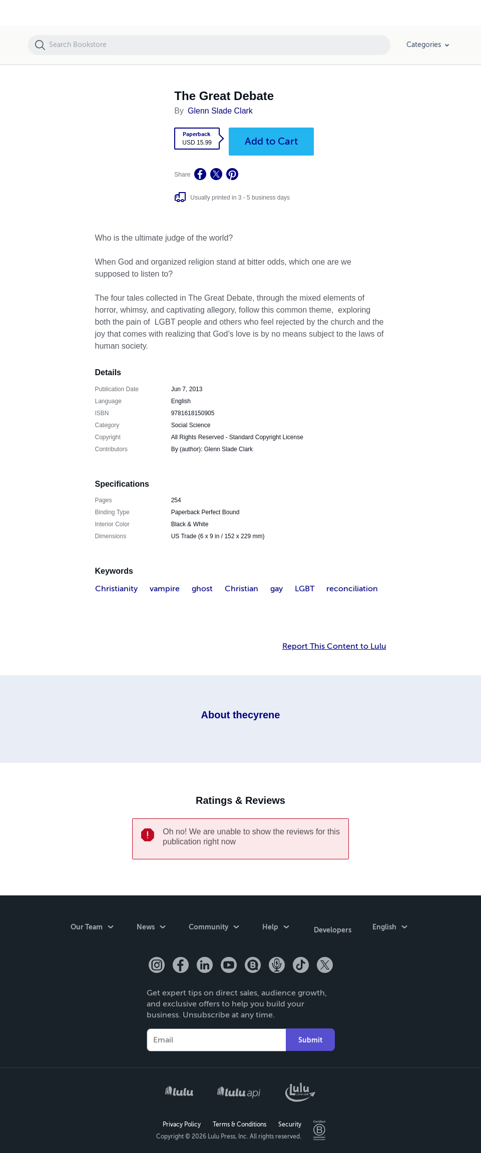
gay (276, 588)
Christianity (116, 588)
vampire (165, 588)
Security (289, 1120)
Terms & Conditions (239, 1120)
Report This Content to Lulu (334, 646)
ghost (202, 588)
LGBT (304, 588)
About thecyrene (240, 714)
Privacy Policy (182, 1120)
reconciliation (352, 588)
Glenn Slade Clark (220, 111)
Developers (332, 928)
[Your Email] (216, 1036)
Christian (241, 588)
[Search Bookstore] (219, 45)
